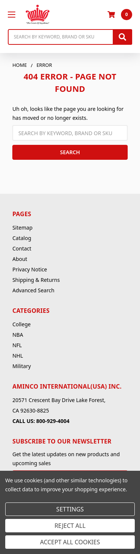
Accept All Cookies (70, 542)
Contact (21, 248)
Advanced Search (33, 290)
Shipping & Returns (36, 279)
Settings (70, 509)
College (21, 324)
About (19, 258)
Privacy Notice (29, 269)
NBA (17, 334)
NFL (17, 345)
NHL (17, 355)
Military (21, 366)
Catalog (21, 238)
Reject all (70, 526)
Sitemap (22, 227)
